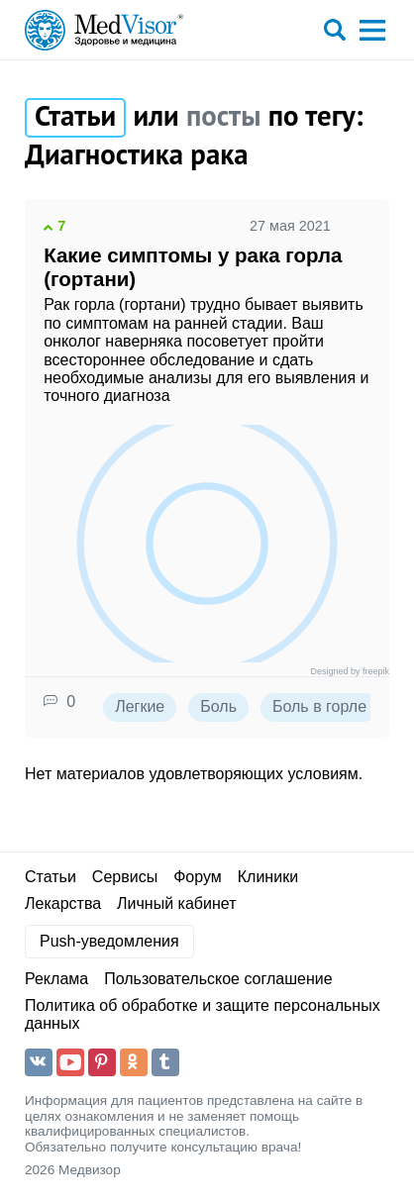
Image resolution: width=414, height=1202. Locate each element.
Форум (197, 876)
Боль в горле (319, 706)
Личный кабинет (176, 903)
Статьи (50, 876)
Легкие (139, 706)
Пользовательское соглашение (218, 978)
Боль (218, 706)
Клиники (268, 876)
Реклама (56, 978)
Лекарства (63, 903)
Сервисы (124, 876)
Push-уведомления (109, 941)
